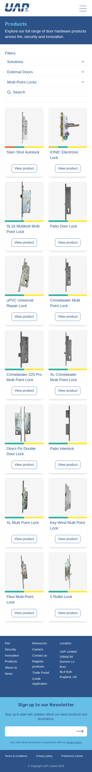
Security (10, 649)
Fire (7, 643)
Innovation (12, 655)
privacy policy (74, 742)
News (9, 673)
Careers (37, 649)
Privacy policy (44, 756)
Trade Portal (40, 672)
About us (11, 667)
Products (11, 661)
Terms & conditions (16, 756)
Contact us (39, 655)
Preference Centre (72, 756)
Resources (39, 643)
